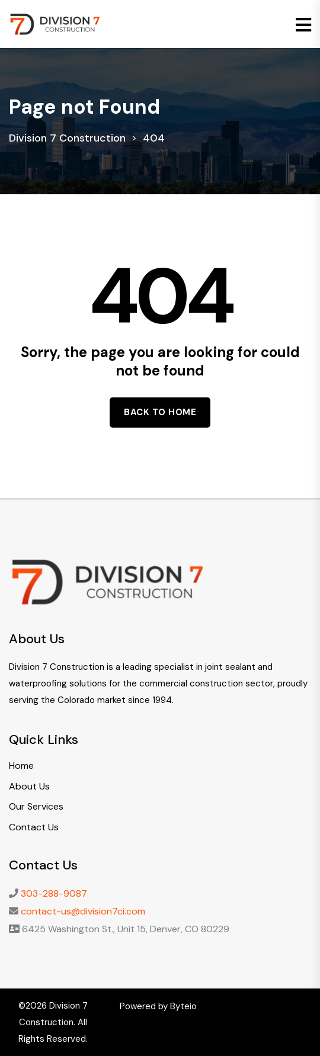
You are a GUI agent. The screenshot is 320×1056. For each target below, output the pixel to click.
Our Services (36, 806)
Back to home (160, 412)
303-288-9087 (54, 893)
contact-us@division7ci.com (83, 911)
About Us (29, 786)
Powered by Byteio (158, 1006)
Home (21, 765)
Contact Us (34, 827)
